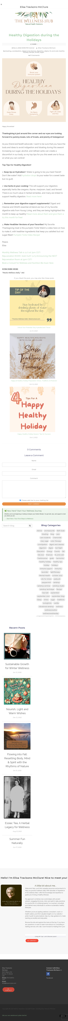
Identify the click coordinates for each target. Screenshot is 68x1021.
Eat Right (58, 548)
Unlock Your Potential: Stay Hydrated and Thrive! (34, 327)
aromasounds (49, 531)
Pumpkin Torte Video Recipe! (26, 235)
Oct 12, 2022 (33, 384)
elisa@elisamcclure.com (9, 983)
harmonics (60, 558)
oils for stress (46, 579)
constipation (16, 51)
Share (33, 44)
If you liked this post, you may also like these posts (34, 278)
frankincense (42, 558)
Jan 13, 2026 (17, 672)
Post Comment (34, 504)
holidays (55, 565)
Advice (39, 531)
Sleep (39, 600)
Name (34, 461)
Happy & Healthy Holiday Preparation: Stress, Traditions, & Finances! (34, 381)
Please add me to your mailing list (35, 500)
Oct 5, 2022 (33, 437)
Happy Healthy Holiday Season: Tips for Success (34, 434)
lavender (45, 572)
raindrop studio (58, 586)
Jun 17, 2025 (17, 847)
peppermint (46, 582)
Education (41, 551)
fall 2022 (41, 555)
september (55, 593)
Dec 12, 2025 (17, 717)
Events (57, 551)
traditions (60, 600)
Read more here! (34, 196)
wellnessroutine (51, 610)
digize (46, 51)
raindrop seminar (43, 586)
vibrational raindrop (46, 606)
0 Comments (34, 55)
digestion (40, 51)
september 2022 (43, 596)
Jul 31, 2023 (34, 331)
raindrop (56, 582)
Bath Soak (61, 531)
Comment (34, 478)
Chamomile (57, 538)
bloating (8, 51)
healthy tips (57, 562)
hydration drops (29, 175)
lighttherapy (55, 572)
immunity (58, 569)
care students (45, 538)
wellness (59, 606)
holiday (46, 565)
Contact (32, 940)
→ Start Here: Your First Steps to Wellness (19, 518)
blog (52, 534)
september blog (58, 596)
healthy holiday (45, 562)
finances (49, 555)
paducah (57, 579)
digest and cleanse (29, 51)
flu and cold (53, 51)
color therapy (56, 541)
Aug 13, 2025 (17, 831)
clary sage (44, 541)
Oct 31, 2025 (17, 770)
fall (63, 551)
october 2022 (57, 575)
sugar (42, 52)
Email (34, 469)
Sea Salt (45, 593)
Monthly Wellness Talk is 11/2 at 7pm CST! (21, 252)
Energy (49, 551)
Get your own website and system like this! (14, 1015)
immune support (46, 569)
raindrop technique (47, 589)
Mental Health (44, 575)
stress (37, 52)
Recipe (31, 52)
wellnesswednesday (51, 613)
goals (52, 558)
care (58, 534)
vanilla (56, 603)
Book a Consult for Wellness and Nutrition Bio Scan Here (27, 263)
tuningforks (47, 603)
